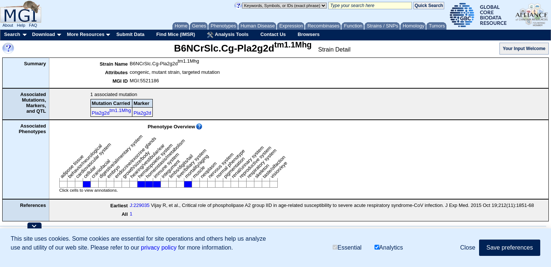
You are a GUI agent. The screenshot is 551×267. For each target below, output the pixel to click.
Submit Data (130, 34)
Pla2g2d (111, 112)
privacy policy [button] (158, 247)
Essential (347, 247)
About (8, 25)
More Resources (85, 34)
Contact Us (273, 34)
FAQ (33, 25)
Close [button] (467, 247)
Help (21, 25)
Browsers (309, 34)
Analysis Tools (227, 35)
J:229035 (140, 205)
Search (12, 34)
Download (43, 34)
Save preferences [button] (509, 247)
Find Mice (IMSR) (175, 34)
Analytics (389, 247)
